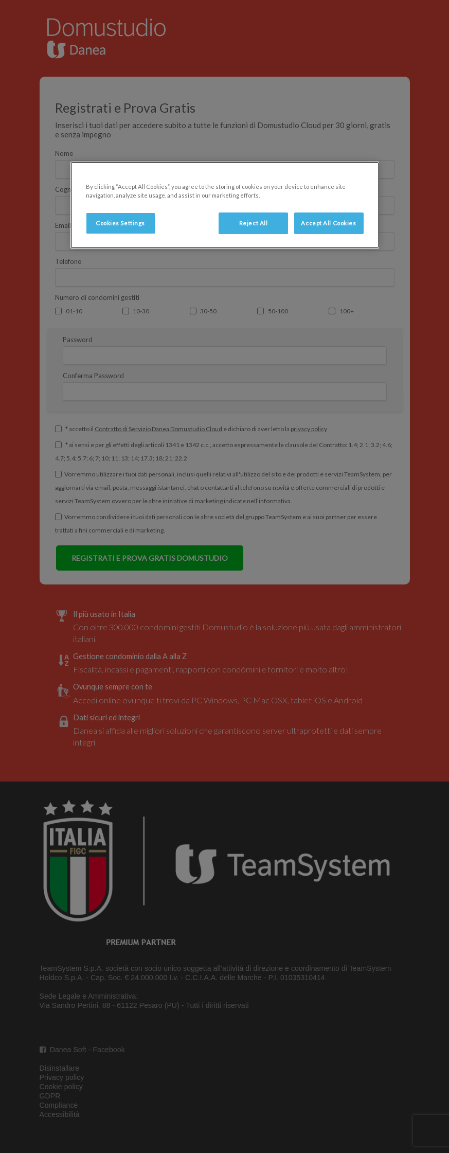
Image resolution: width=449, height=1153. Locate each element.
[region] (224, 205)
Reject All (253, 223)
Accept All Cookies (328, 223)
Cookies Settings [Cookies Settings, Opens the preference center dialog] (120, 223)
